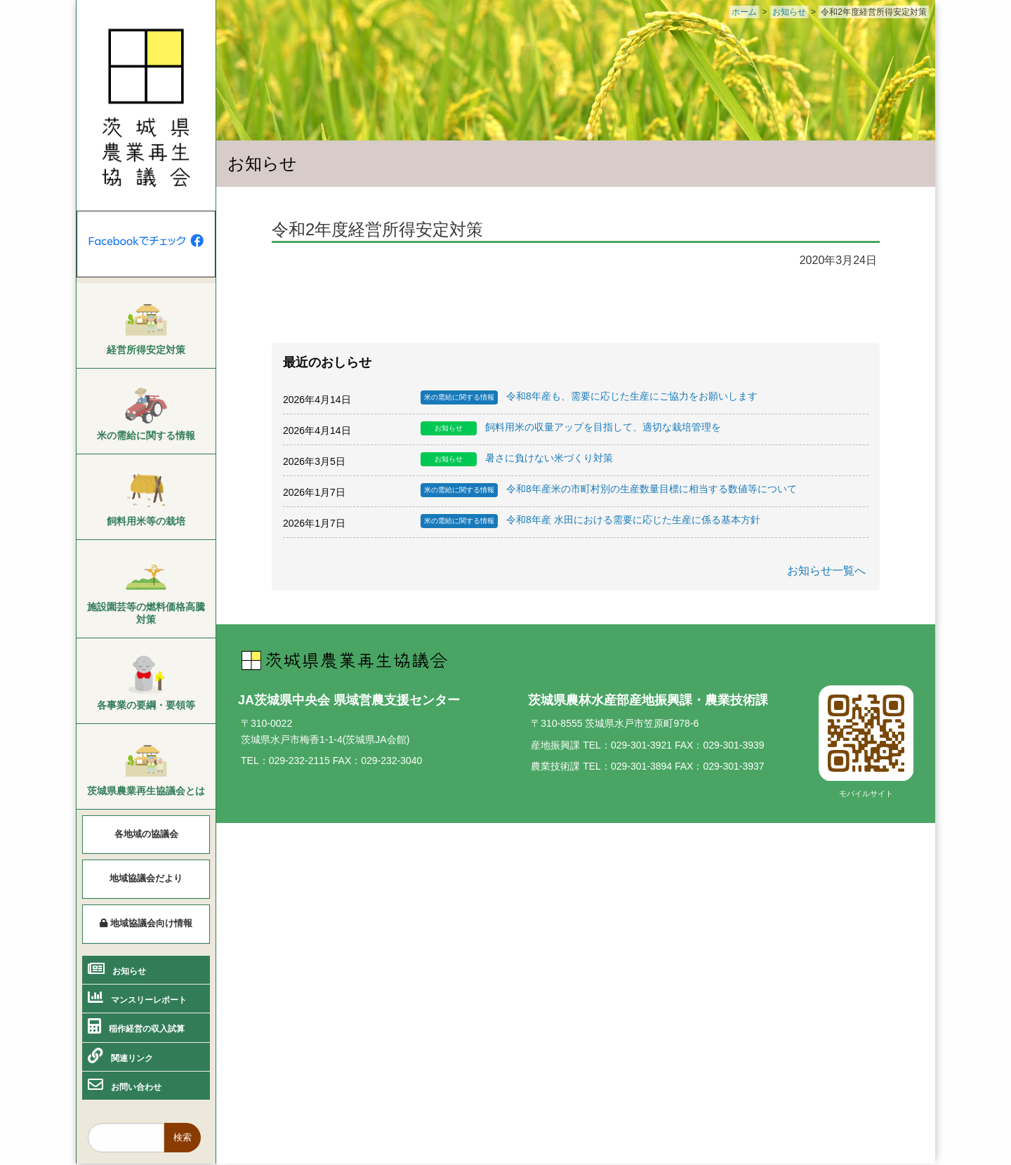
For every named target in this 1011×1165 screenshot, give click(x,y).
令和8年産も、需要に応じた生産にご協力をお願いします (589, 397)
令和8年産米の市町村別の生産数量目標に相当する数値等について (609, 490)
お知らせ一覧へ (826, 571)
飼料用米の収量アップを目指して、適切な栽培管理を (571, 428)
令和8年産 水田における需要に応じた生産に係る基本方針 (590, 521)
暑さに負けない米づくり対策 (517, 459)
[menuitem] (146, 326)
